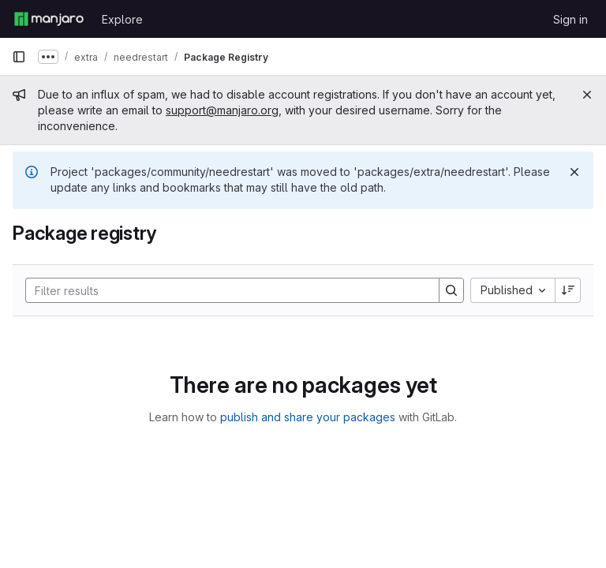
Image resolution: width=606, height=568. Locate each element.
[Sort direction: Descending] (568, 290)
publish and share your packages (307, 417)
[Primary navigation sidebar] (19, 56)
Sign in (570, 19)
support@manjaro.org (222, 110)
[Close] (587, 94)
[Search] (224, 290)
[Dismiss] (574, 172)
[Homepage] (49, 19)
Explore (122, 19)
